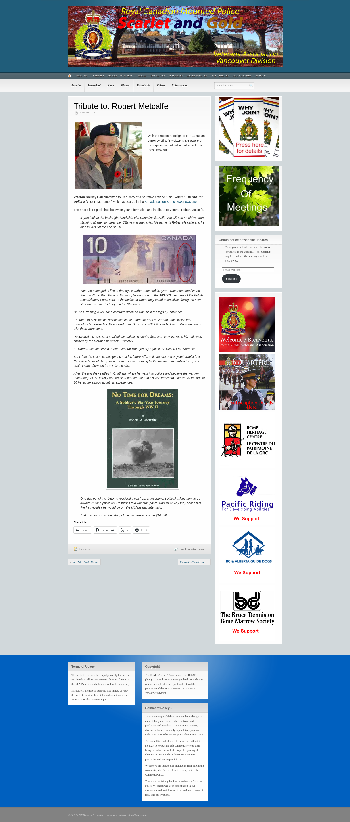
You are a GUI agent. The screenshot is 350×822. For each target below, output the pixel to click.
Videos (161, 85)
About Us (81, 75)
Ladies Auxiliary (197, 75)
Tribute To (143, 85)
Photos (125, 85)
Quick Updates (242, 75)
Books (142, 75)
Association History (121, 75)
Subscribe (231, 278)
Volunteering (180, 85)
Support (261, 75)
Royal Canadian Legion (192, 549)
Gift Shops (176, 75)
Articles (76, 85)
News (110, 85)
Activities (98, 75)
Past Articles (220, 75)
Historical (94, 85)
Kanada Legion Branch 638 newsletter (171, 201)
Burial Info (158, 75)
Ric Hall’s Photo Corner (86, 562)
